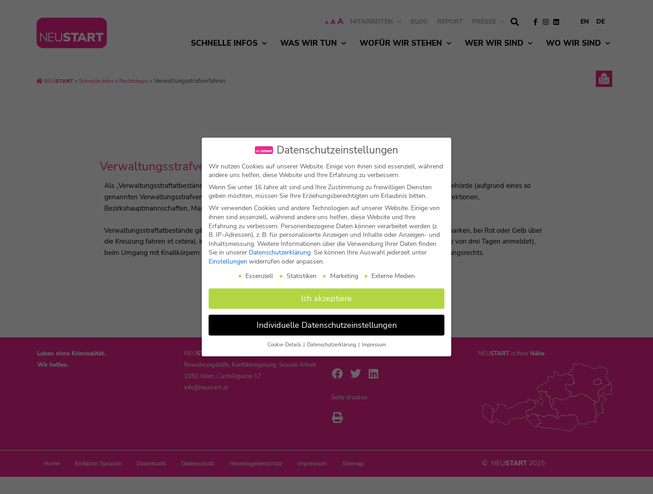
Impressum (374, 344)
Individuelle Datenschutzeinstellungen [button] (327, 325)
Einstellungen (228, 261)
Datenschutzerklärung (280, 252)
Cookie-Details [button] (285, 344)
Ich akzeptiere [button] (326, 298)
